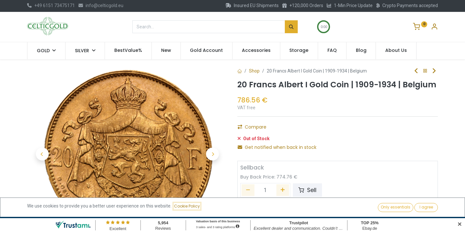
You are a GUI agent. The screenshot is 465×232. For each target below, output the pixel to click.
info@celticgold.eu (100, 5)
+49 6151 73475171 (51, 5)
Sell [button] (307, 190)
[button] (42, 154)
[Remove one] (248, 190)
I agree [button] (426, 207)
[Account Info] (434, 27)
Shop (254, 70)
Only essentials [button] (395, 207)
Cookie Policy (187, 206)
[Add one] (282, 190)
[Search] (291, 26)
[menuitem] (128, 50)
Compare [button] (252, 127)
